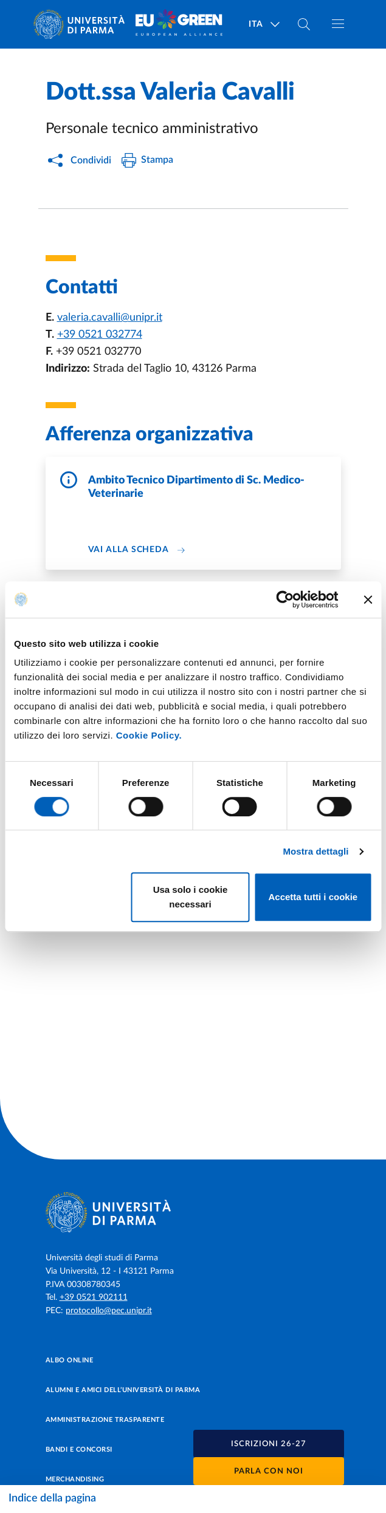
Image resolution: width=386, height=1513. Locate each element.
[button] (268, 1444)
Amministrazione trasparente (105, 1419)
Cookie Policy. (149, 735)
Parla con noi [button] (268, 1471)
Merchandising (75, 1479)
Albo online (70, 1360)
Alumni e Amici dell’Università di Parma (123, 1390)
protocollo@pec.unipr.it (109, 1310)
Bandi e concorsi (79, 1449)
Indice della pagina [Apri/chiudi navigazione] (52, 1498)
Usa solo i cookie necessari (190, 896)
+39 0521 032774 (99, 334)
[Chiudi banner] (368, 599)
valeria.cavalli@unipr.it (109, 317)
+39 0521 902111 (94, 1297)
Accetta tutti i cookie (312, 897)
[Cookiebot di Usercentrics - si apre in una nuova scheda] (285, 599)
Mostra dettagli (315, 851)
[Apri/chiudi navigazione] (338, 23)
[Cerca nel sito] (304, 24)
